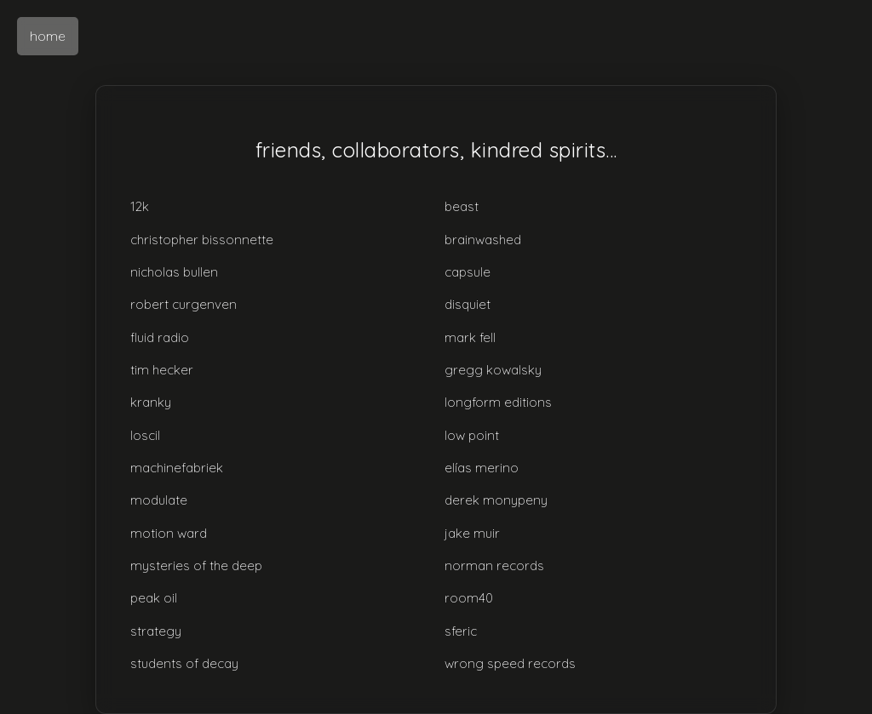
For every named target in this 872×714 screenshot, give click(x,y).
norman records (494, 565)
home (48, 35)
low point (472, 435)
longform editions (498, 402)
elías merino (482, 468)
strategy (155, 631)
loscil (145, 435)
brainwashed (483, 239)
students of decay (184, 663)
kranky (150, 402)
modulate (158, 500)
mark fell (470, 337)
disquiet (467, 304)
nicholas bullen (174, 272)
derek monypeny (496, 500)
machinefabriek (176, 468)
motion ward (168, 533)
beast (462, 206)
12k (139, 206)
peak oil (153, 598)
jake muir (472, 533)
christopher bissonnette (201, 239)
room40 (469, 598)
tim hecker (161, 370)
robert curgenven (183, 304)
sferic (461, 631)
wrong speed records (510, 663)
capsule (467, 272)
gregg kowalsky (493, 370)
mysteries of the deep (196, 565)
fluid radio (159, 337)
